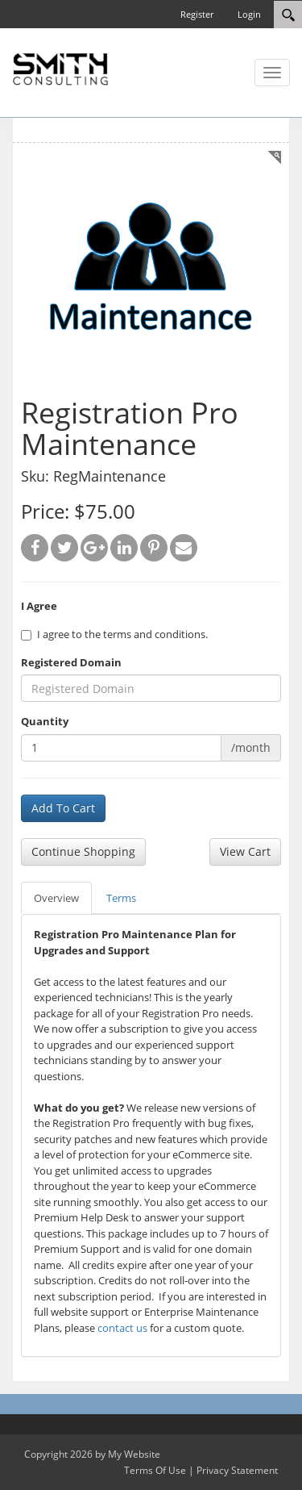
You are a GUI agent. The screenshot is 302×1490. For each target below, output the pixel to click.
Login (249, 14)
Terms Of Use (155, 1470)
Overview (56, 898)
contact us (122, 1328)
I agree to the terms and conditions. (114, 634)
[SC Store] (60, 68)
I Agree (39, 606)
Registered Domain (71, 662)
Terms (121, 898)
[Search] (288, 14)
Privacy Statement (237, 1470)
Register (196, 14)
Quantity (44, 721)
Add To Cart (63, 808)
